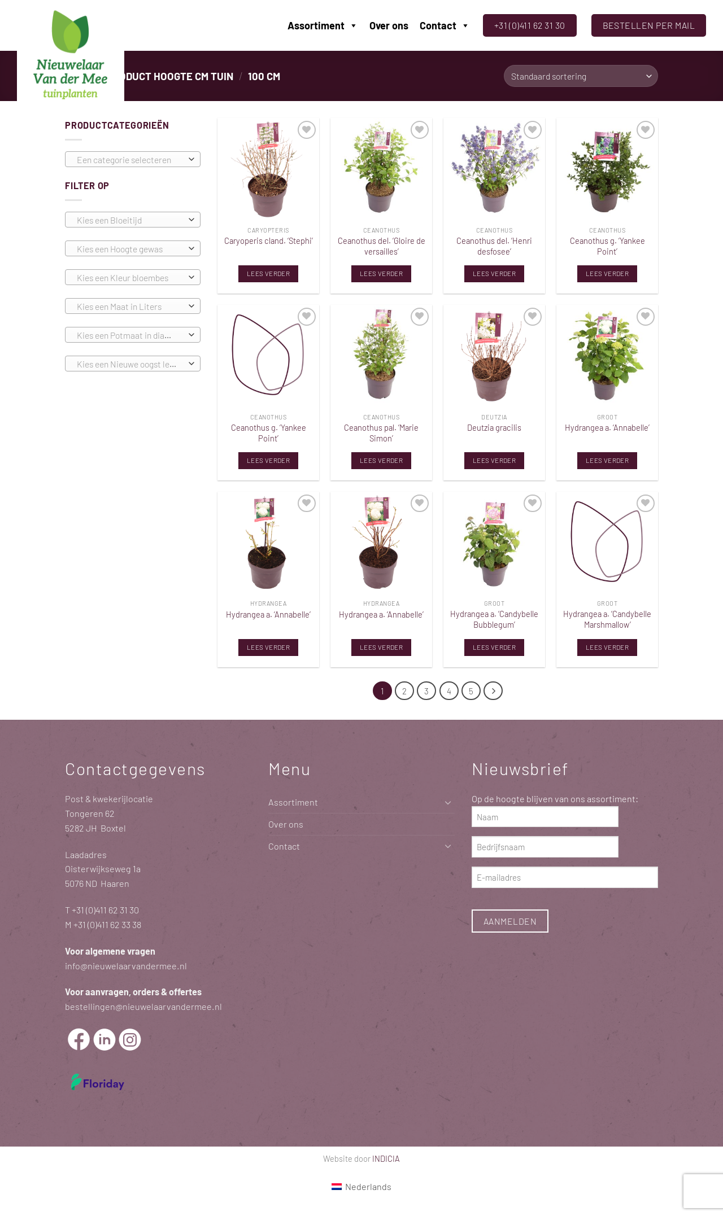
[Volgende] (493, 691)
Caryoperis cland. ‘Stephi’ (268, 240)
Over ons (388, 25)
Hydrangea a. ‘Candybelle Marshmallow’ (607, 619)
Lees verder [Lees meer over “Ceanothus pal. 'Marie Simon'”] (381, 460)
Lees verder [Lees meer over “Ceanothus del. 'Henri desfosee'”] (494, 273)
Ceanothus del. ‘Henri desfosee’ (494, 245)
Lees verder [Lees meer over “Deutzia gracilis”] (494, 460)
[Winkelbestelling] (581, 76)
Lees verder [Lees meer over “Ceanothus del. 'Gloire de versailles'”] (381, 273)
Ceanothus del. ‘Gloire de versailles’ (381, 245)
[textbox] (130, 160)
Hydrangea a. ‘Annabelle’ (607, 427)
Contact (445, 25)
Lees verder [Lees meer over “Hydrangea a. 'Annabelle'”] (607, 460)
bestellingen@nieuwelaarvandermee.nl (143, 1006)
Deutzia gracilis (494, 427)
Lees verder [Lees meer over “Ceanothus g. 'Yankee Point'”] (607, 273)
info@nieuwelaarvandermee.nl (126, 965)
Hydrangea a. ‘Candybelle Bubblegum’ (494, 619)
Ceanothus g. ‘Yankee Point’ (607, 245)
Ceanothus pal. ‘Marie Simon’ (381, 432)
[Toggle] (448, 802)
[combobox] (133, 159)
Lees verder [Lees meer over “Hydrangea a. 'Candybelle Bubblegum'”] (494, 647)
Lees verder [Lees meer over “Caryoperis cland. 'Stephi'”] (268, 273)
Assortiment (323, 25)
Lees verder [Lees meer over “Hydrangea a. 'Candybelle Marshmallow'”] (607, 647)
